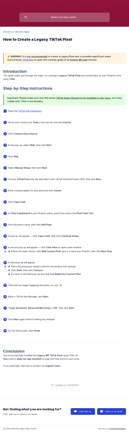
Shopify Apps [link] (22, 31)
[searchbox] (64, 17)
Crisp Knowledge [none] (117, 428)
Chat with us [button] (85, 411)
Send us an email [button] (113, 411)
